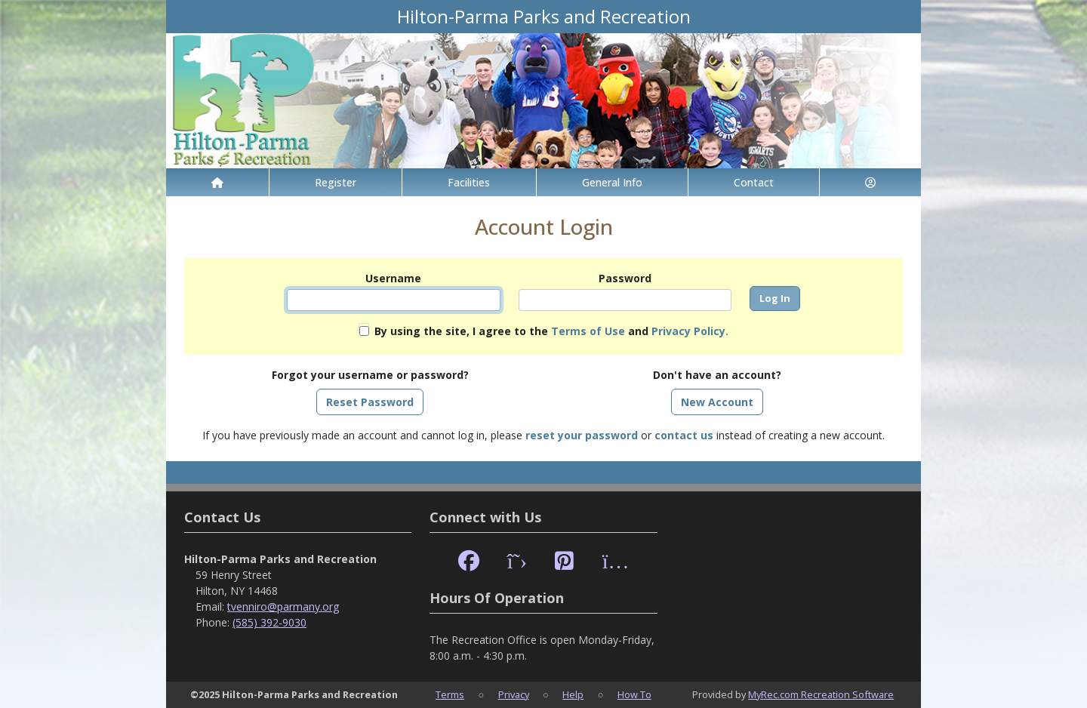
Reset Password (370, 402)
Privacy (513, 694)
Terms (450, 694)
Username (393, 278)
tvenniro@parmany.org (283, 606)
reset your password (581, 435)
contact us (683, 435)
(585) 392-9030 (269, 622)
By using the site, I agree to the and (551, 331)
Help (573, 694)
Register (335, 182)
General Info (612, 182)
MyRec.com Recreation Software (821, 694)
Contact (754, 182)
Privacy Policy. (689, 331)
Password (625, 278)
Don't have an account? (717, 375)
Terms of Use (588, 331)
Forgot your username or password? (370, 375)
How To (634, 694)
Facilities (469, 182)
